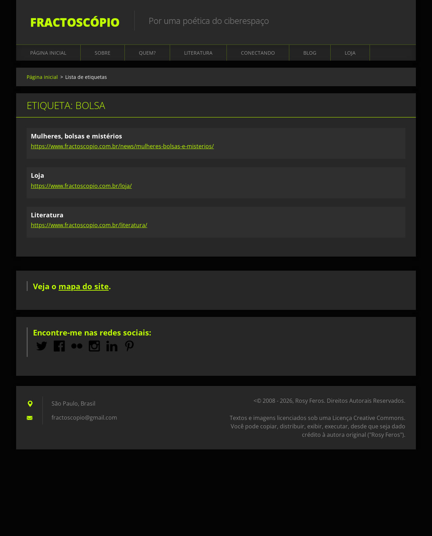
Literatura (198, 53)
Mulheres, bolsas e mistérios (76, 136)
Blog (309, 53)
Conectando (258, 53)
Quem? (147, 53)
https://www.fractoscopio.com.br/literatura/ (89, 225)
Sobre (102, 53)
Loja (350, 53)
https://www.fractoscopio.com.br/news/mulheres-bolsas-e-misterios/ (122, 146)
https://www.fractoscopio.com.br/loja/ (81, 186)
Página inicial (48, 53)
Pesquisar (397, 20)
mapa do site (84, 286)
